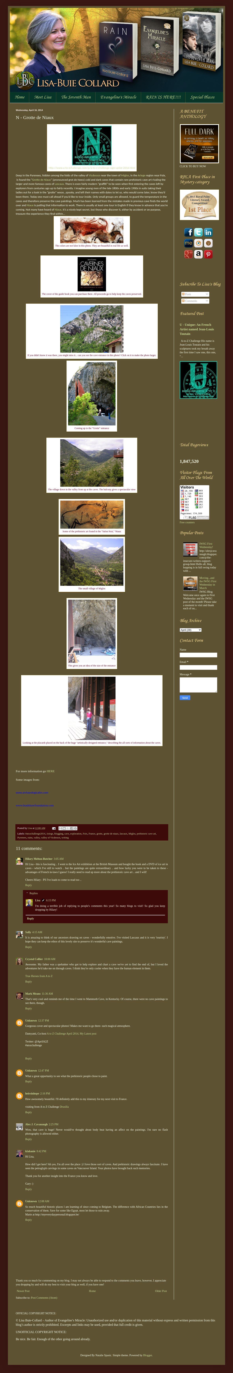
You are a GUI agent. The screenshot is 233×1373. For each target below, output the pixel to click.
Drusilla (64, 1106)
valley (37, 837)
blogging (58, 833)
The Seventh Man (76, 97)
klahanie (30, 1151)
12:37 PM (43, 1020)
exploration (76, 833)
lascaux (123, 833)
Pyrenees (21, 837)
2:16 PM (45, 1093)
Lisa (30, 828)
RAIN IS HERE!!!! (163, 97)
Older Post (161, 1291)
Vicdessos (94, 175)
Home (19, 97)
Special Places (202, 97)
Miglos (125, 175)
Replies (33, 893)
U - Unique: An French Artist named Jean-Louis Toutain (197, 329)
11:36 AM (47, 993)
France (92, 833)
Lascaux (59, 184)
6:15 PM (51, 900)
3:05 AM (59, 858)
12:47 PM (43, 1070)
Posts (186, 294)
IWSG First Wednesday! (206, 545)
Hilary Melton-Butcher (39, 858)
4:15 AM (37, 932)
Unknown (31, 1020)
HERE (50, 771)
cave (66, 833)
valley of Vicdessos (50, 837)
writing (65, 837)
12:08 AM (43, 1201)
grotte (99, 833)
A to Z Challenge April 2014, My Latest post (71, 1033)
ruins (30, 837)
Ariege (141, 175)
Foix (85, 833)
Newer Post (23, 1291)
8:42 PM (41, 1151)
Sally (28, 932)
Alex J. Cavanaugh (36, 1124)
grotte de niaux (111, 833)
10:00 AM (49, 959)
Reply (28, 885)
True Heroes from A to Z (39, 976)
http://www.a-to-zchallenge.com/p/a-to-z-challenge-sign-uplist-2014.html (92, 168)
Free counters (187, 522)
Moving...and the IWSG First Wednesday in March (207, 582)
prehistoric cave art (146, 833)
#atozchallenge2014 (35, 833)
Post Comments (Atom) (44, 1297)
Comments (189, 301)
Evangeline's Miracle (118, 97)
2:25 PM (53, 1124)
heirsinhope (32, 1093)
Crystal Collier (34, 959)
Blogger (147, 1355)
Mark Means (32, 993)
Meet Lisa (42, 97)
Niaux (29, 205)
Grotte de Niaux (41, 179)
